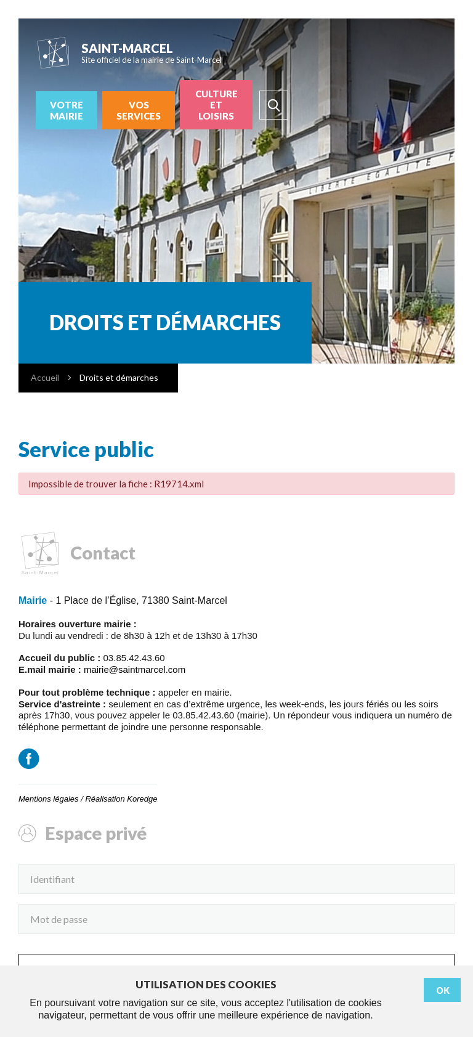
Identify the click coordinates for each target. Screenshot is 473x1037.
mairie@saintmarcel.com (134, 669)
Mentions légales (48, 798)
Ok (443, 990)
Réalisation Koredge (121, 798)
